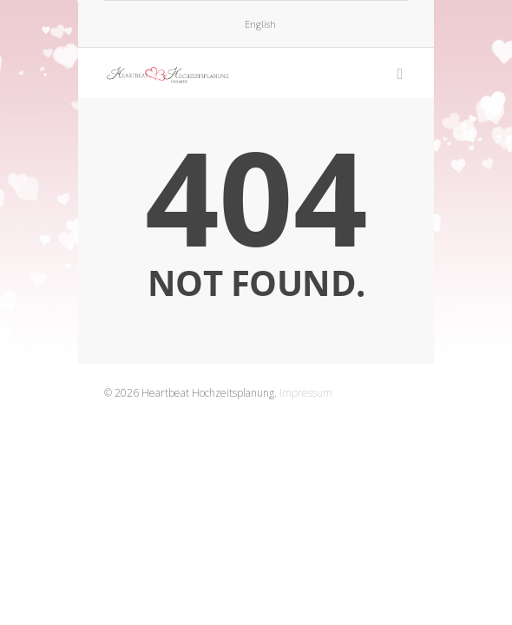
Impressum (305, 392)
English (260, 23)
